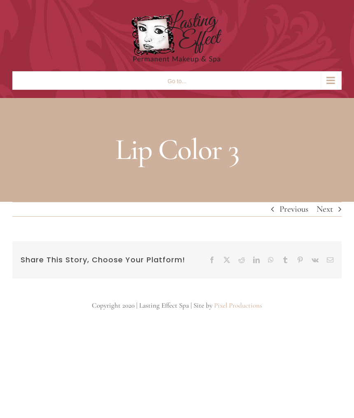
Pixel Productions (238, 305)
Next (325, 209)
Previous (293, 209)
